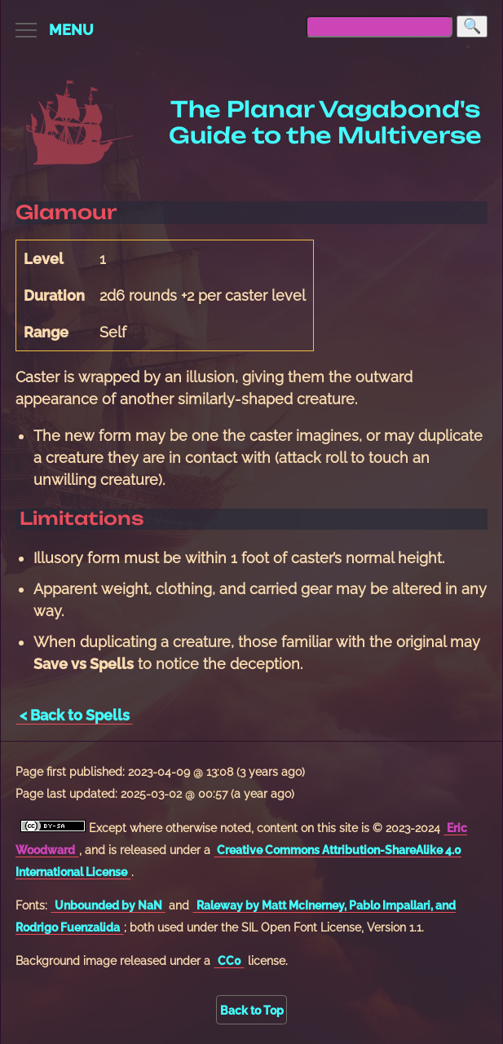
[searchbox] (379, 26)
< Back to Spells (75, 715)
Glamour (66, 212)
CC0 (229, 960)
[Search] (472, 26)
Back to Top (252, 1010)
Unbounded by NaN (108, 905)
